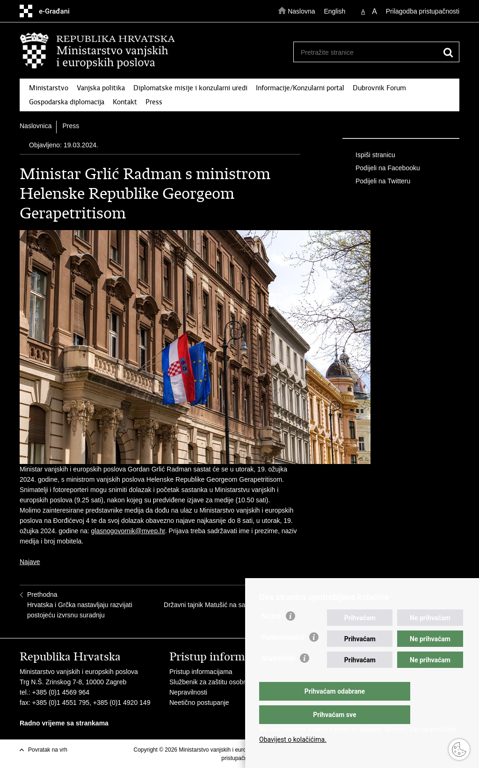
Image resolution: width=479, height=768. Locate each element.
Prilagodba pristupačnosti (422, 11)
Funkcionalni (283, 656)
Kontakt (125, 102)
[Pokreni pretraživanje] (448, 52)
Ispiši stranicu (368, 155)
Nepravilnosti (188, 692)
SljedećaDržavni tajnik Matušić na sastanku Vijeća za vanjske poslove (228, 605)
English (334, 11)
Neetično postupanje (199, 702)
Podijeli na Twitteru (376, 181)
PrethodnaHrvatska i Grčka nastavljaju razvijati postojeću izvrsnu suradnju (79, 605)
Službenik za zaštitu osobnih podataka (225, 682)
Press (153, 102)
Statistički (278, 677)
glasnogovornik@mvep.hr (128, 531)
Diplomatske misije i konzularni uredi (190, 88)
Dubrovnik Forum (379, 88)
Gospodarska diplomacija (66, 102)
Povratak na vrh (47, 749)
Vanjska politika (101, 88)
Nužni (271, 634)
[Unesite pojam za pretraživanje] (372, 52)
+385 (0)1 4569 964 (60, 692)
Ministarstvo (48, 88)
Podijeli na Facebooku (381, 168)
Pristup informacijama (200, 671)
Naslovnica (35, 126)
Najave (30, 561)
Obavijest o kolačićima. (293, 739)
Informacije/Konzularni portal (300, 88)
